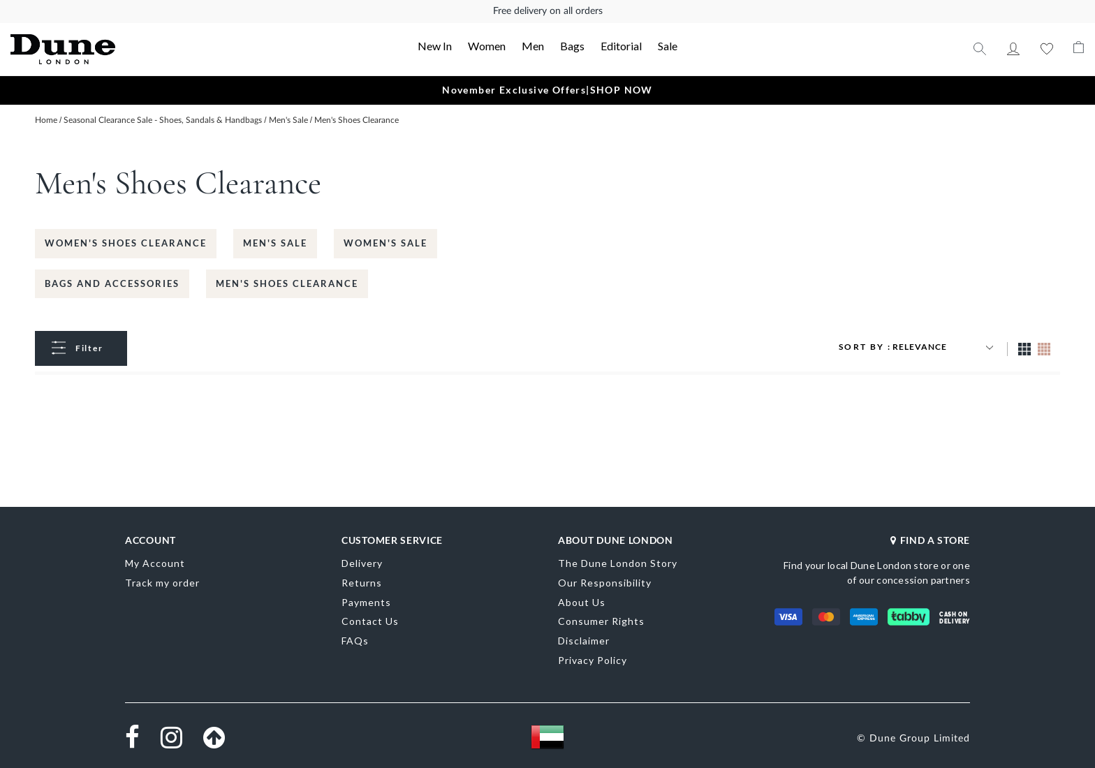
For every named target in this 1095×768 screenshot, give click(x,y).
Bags (572, 45)
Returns (361, 583)
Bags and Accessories (112, 283)
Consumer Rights (601, 621)
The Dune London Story (617, 563)
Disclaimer (584, 641)
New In (435, 45)
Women (487, 45)
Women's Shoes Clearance (126, 243)
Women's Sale (385, 243)
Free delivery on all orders (548, 11)
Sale (667, 45)
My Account (1013, 49)
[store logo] (118, 49)
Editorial (621, 45)
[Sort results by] (944, 347)
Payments (366, 602)
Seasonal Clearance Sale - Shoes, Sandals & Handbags (164, 120)
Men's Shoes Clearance (287, 283)
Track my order (162, 583)
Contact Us (370, 621)
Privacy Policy (592, 660)
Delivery (362, 563)
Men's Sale (289, 120)
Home (47, 120)
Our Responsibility (605, 583)
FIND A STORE (930, 540)
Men (533, 45)
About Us (581, 602)
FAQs (355, 641)
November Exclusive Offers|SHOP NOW (547, 90)
